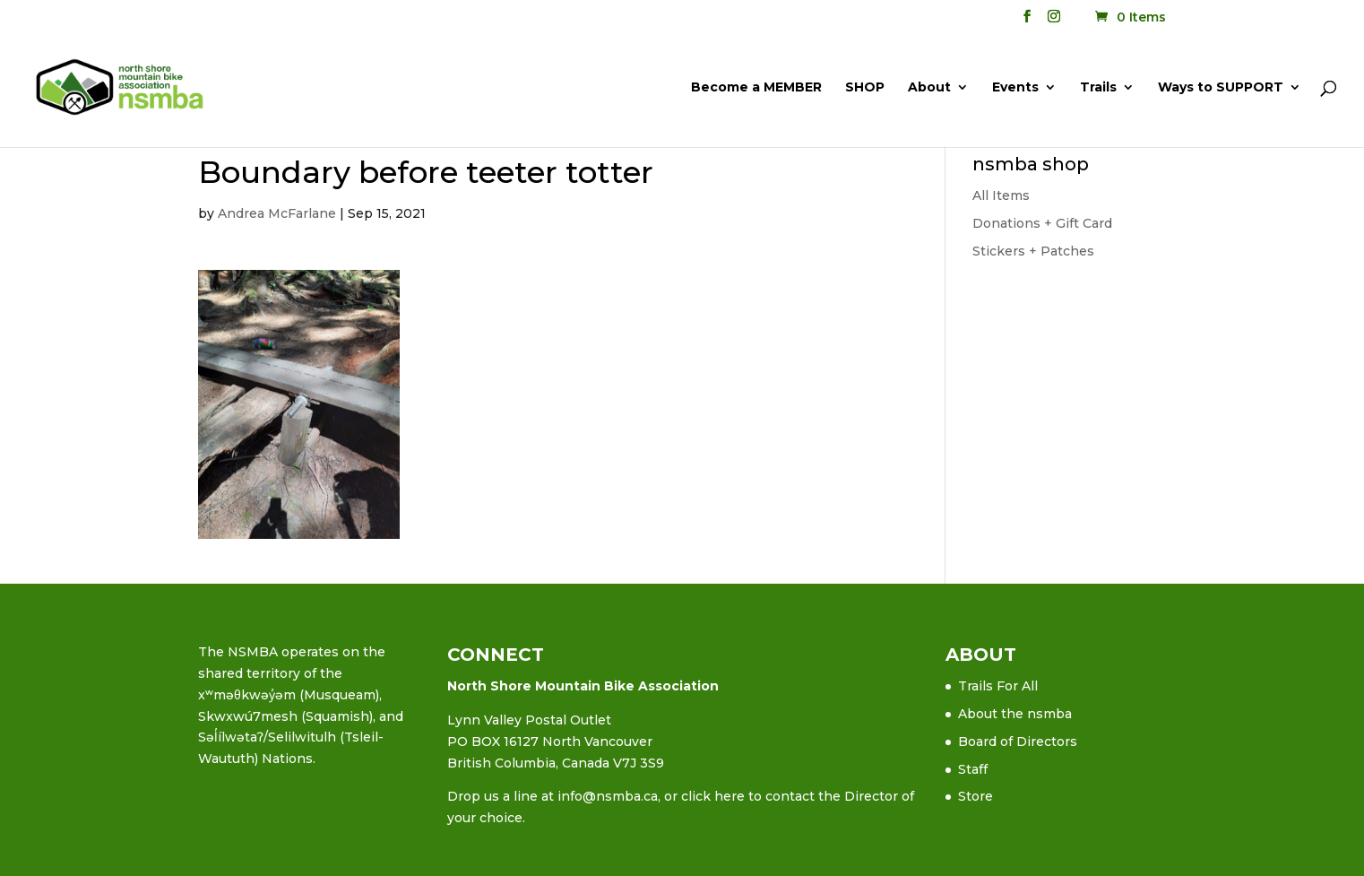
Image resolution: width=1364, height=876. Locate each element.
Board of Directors (1017, 741)
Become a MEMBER (756, 88)
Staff (973, 769)
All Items (1001, 195)
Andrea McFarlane (277, 213)
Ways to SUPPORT (1220, 88)
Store (975, 796)
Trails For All (998, 686)
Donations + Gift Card (1042, 223)
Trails (1098, 88)
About (929, 88)
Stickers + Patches (1033, 251)
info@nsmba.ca (607, 796)
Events (1015, 88)
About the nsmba (1015, 714)
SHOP (865, 88)
